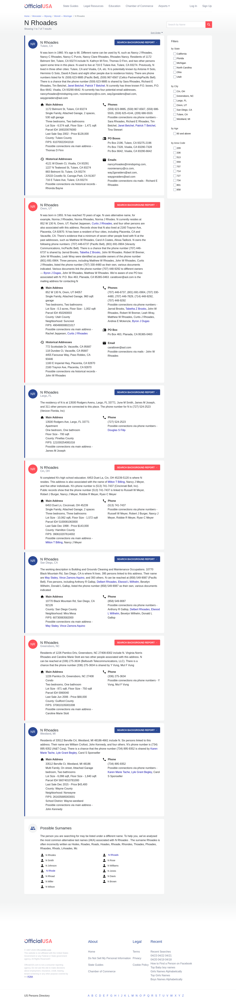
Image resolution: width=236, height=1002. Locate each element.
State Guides (70, 6)
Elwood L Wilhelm (128, 581)
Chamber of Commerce (139, 6)
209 (179, 148)
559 (179, 161)
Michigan (181, 63)
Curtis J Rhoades (102, 223)
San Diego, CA (184, 109)
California (181, 53)
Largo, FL (182, 100)
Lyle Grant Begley (66, 752)
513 (179, 157)
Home (91, 951)
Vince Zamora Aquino (71, 577)
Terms (136, 951)
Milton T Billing (116, 481)
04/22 (161, 955)
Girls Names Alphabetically (166, 971)
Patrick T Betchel (95, 85)
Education (114, 6)
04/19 (161, 959)
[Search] (186, 24)
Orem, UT (182, 105)
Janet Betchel (75, 85)
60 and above (184, 133)
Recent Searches (161, 951)
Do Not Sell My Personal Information (109, 958)
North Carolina (184, 67)
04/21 (168, 955)
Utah (179, 76)
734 (179, 180)
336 (179, 152)
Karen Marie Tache (119, 772)
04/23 (154, 955)
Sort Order (156, 32)
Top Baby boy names (163, 967)
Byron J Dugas (52, 273)
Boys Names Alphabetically (166, 979)
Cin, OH (181, 91)
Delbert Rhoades (107, 581)
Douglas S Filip (117, 430)
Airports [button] (163, 6)
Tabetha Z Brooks (90, 252)
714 (179, 171)
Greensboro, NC (185, 95)
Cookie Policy (141, 964)
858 (179, 189)
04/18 (168, 959)
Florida (180, 58)
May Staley (51, 577)
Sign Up (207, 6)
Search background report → (137, 42)
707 (179, 166)
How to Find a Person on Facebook (171, 963)
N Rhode (47, 871)
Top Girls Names (160, 975)
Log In (193, 6)
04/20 (154, 959)
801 (179, 185)
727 (179, 175)
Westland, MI (183, 119)
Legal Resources (93, 6)
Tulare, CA (182, 114)
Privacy (137, 958)
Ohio (179, 72)
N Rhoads (110, 855)
